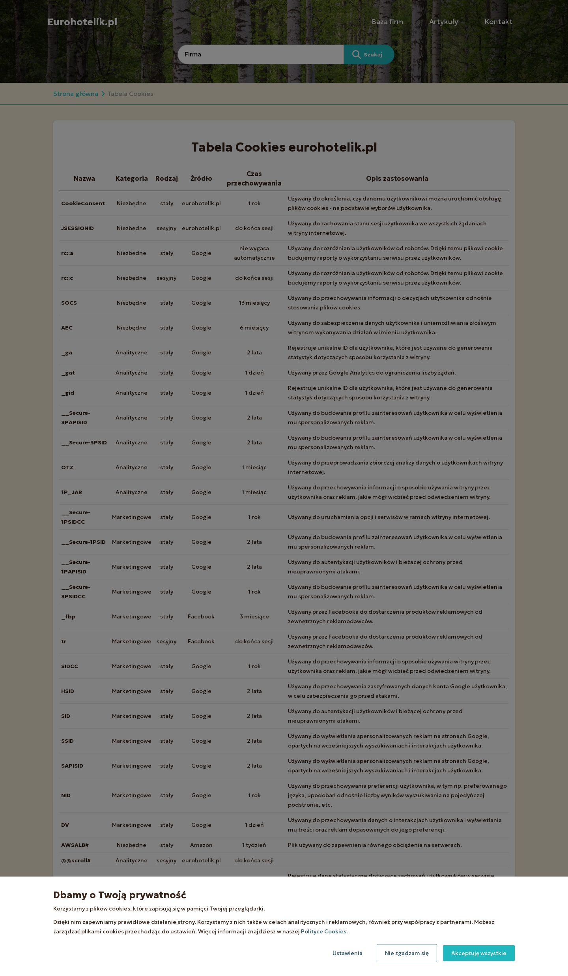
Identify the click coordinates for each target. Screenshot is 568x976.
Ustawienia (347, 953)
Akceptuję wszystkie (478, 953)
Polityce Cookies (323, 931)
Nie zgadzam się (407, 953)
